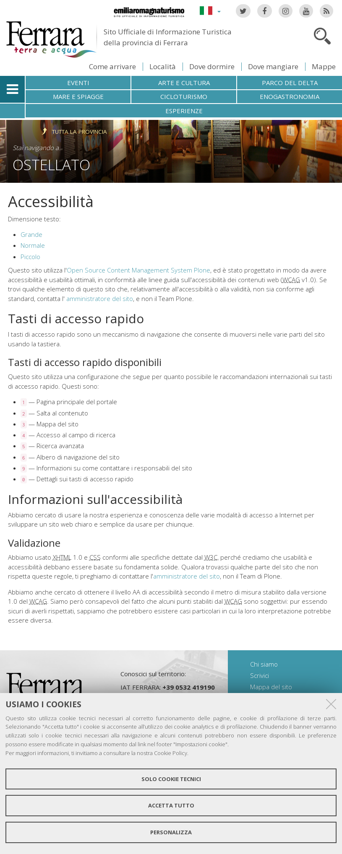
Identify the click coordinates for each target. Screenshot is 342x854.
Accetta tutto (171, 805)
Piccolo (30, 256)
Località (162, 66)
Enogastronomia (289, 96)
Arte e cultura (184, 82)
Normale (33, 245)
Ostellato (51, 164)
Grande (31, 234)
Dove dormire (212, 66)
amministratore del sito (99, 298)
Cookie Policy (170, 753)
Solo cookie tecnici (171, 779)
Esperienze (184, 110)
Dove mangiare (273, 66)
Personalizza (171, 832)
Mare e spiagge (78, 96)
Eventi (78, 82)
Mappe (324, 66)
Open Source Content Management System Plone (138, 270)
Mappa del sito (271, 687)
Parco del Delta (290, 82)
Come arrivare (112, 66)
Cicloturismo (183, 96)
